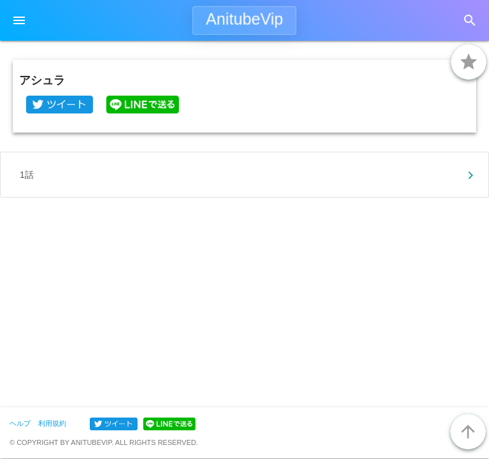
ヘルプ (20, 423)
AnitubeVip (244, 19)
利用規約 (52, 423)
